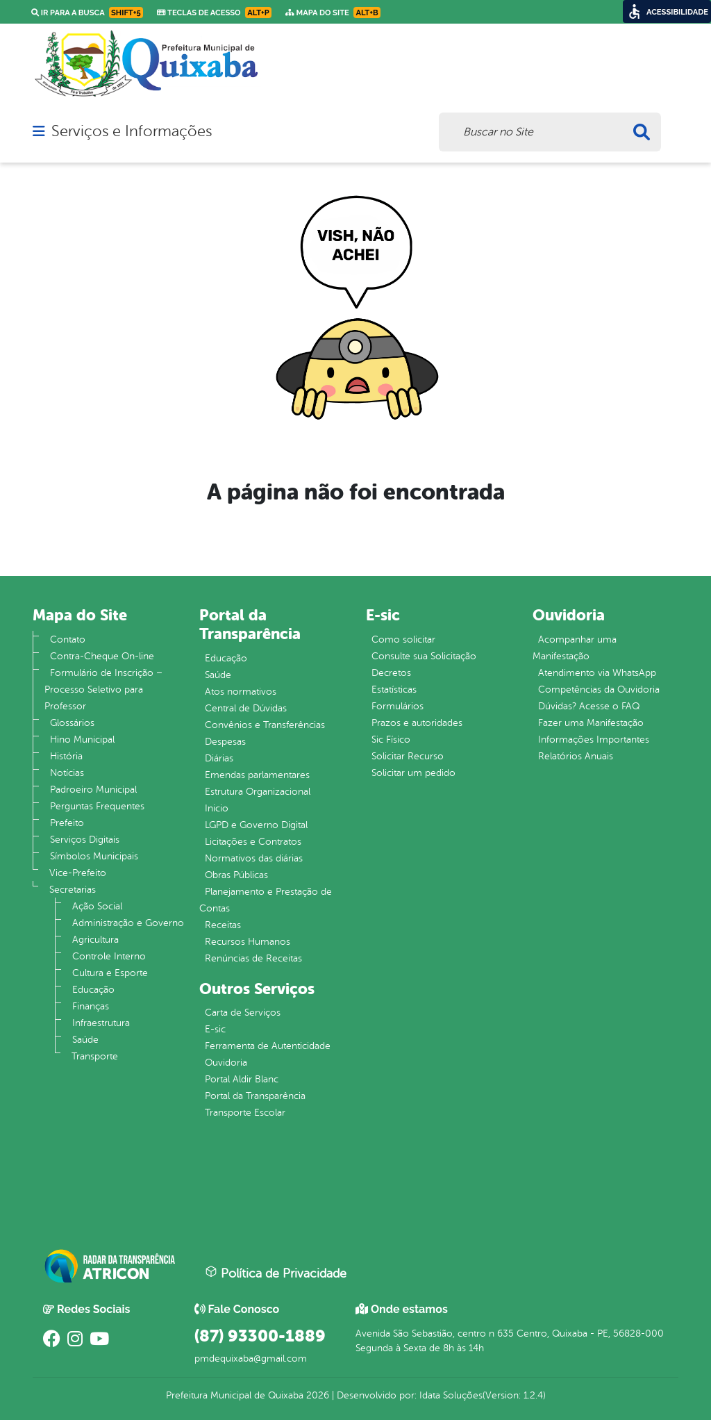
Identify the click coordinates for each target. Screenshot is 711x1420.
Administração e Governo (128, 923)
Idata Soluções (451, 1395)
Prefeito (67, 823)
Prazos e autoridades (416, 723)
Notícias (67, 773)
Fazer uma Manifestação (591, 723)
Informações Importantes (593, 739)
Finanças (90, 1006)
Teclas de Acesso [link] (214, 12)
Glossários (72, 723)
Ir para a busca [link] (87, 12)
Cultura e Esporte (110, 973)
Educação (93, 989)
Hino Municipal (82, 739)
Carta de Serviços (243, 1012)
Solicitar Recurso (407, 756)
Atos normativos (240, 691)
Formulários (397, 706)
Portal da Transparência (255, 1096)
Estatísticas (394, 689)
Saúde (85, 1039)
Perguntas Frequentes (97, 806)
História (66, 756)
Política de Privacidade (275, 1272)
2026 (316, 1395)
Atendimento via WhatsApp (597, 673)
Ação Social (97, 906)
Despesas (225, 741)
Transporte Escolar (245, 1112)
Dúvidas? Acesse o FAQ (588, 706)
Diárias (219, 758)
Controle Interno (109, 956)
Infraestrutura (101, 1023)
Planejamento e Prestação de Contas (265, 900)
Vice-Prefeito (77, 873)
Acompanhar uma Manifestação (575, 647)
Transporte (95, 1056)
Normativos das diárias (254, 858)
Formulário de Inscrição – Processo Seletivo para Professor (103, 689)
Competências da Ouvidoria (599, 689)
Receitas (223, 925)
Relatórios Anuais (575, 756)
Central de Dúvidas (246, 708)
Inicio (216, 808)
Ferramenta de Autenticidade (268, 1046)
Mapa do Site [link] (332, 12)
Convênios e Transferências (265, 725)
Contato (67, 639)
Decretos (391, 673)
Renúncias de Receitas (253, 958)
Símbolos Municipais (94, 856)
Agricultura (95, 939)
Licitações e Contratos (253, 841)
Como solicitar (403, 639)
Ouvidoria (226, 1062)
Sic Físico (390, 739)
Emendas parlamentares (257, 775)
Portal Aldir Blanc (241, 1079)
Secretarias (72, 889)
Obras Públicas (236, 875)
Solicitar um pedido (413, 773)
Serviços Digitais (84, 839)
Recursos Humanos (247, 941)
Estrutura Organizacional (257, 791)
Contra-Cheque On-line (102, 656)
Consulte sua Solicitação (423, 656)
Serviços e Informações (131, 131)
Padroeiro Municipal (93, 789)
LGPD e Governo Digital (256, 825)
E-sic (215, 1029)
